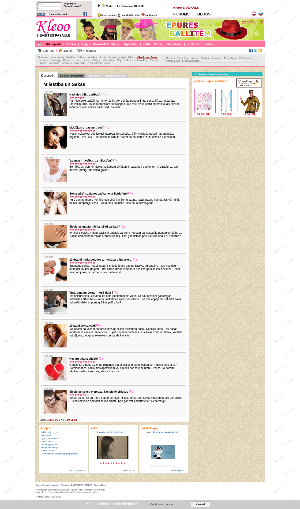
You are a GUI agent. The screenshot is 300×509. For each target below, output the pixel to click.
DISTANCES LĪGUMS (81, 485)
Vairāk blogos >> (178, 470)
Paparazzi (155, 60)
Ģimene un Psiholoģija (49, 60)
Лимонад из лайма (50, 444)
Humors (42, 63)
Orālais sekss (246, 58)
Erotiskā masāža (190, 61)
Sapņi (158, 44)
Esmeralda (46, 435)
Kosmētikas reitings (106, 44)
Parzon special (47, 450)
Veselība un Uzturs (76, 57)
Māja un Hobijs (124, 60)
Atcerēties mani (59, 14)
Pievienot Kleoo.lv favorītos (211, 74)
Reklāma (65, 485)
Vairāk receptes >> (77, 470)
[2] (50, 419)
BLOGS (204, 14)
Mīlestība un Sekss (147, 57)
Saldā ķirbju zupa (49, 432)
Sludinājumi (174, 44)
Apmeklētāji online (128, 15)
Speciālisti (131, 44)
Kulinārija (92, 57)
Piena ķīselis (46, 441)
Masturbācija (230, 58)
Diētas (68, 50)
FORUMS (181, 14)
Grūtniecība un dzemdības (76, 60)
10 (68, 419)
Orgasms (194, 58)
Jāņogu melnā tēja (49, 447)
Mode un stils (57, 57)
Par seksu (182, 58)
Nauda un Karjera (117, 57)
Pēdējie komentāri (71, 76)
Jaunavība (216, 58)
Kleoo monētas (107, 15)
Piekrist (200, 504)
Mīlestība (171, 58)
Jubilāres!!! (149, 15)
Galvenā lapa (42, 485)
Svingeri (205, 58)
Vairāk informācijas (161, 504)
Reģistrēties (70, 4)
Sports (102, 57)
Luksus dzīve (141, 60)
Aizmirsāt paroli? (72, 6)
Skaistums (43, 57)
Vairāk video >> (128, 470)
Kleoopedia (53, 44)
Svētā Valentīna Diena (98, 63)
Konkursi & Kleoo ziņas (73, 63)
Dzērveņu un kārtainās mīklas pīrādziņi (59, 453)
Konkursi (193, 44)
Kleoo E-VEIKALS (186, 7)
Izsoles (208, 44)
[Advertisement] (227, 147)
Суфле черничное (49, 438)
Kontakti (55, 485)
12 (75, 419)
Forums (71, 44)
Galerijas (48, 50)
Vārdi (146, 44)
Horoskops (53, 63)
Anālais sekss (173, 61)
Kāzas (131, 57)
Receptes (89, 50)
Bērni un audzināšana (103, 60)
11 (71, 419)
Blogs (84, 44)
